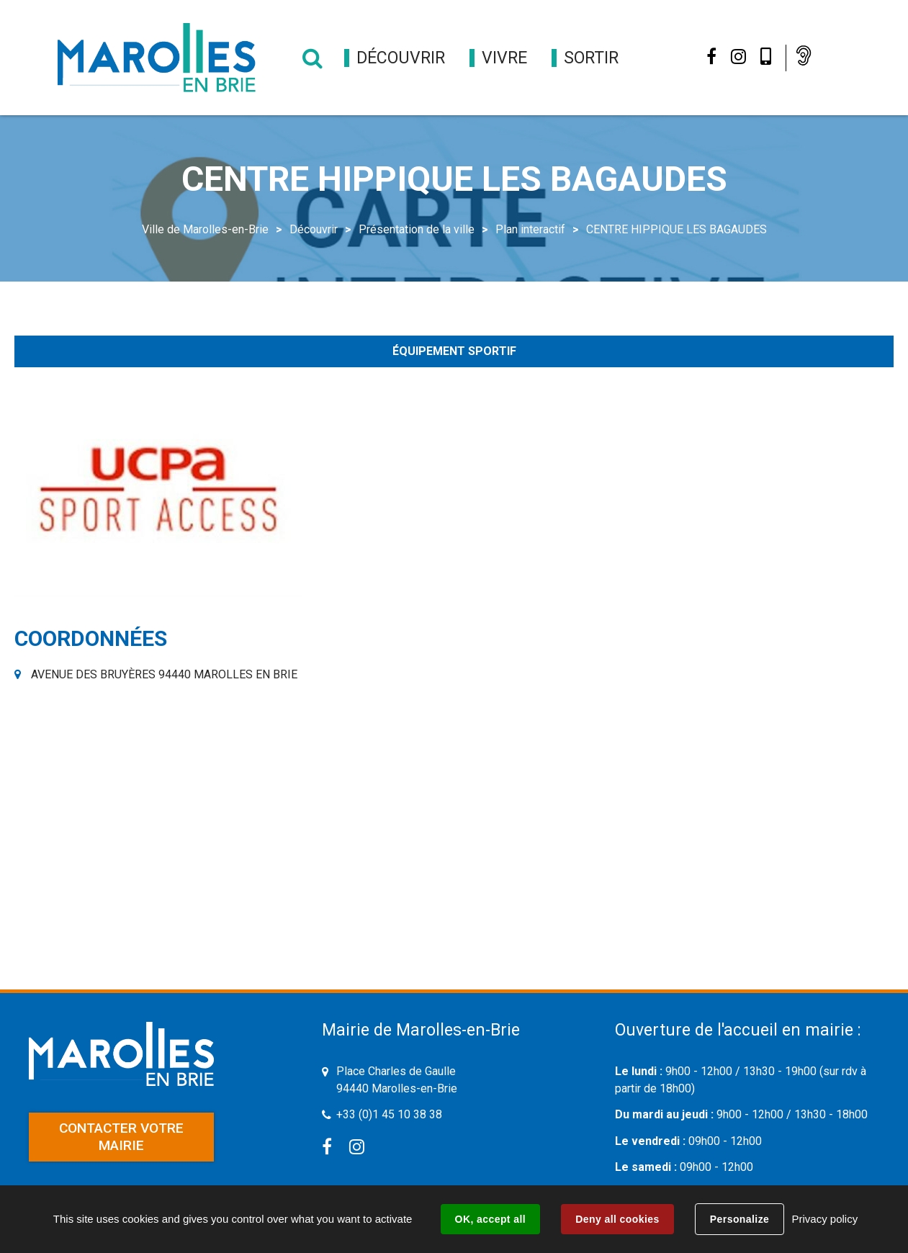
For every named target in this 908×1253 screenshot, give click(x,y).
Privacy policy (824, 1219)
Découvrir (313, 229)
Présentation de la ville (417, 229)
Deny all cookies (617, 1219)
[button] (400, 58)
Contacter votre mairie (121, 1137)
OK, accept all (490, 1219)
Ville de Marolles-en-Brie (205, 229)
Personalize (739, 1219)
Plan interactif (530, 229)
